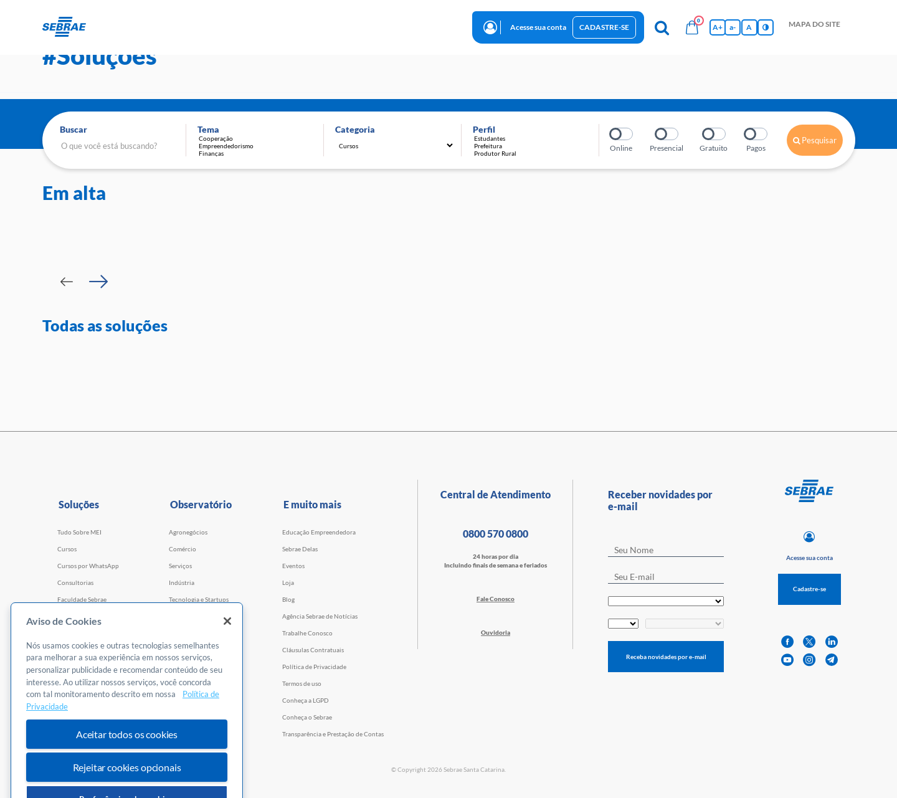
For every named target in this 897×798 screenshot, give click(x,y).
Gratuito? (715, 134)
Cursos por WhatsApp (88, 565)
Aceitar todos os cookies (127, 770)
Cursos (67, 549)
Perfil (484, 129)
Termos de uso (301, 683)
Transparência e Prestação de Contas (333, 734)
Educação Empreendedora (319, 532)
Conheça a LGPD (305, 700)
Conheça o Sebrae (307, 717)
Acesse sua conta (538, 27)
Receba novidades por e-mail (666, 656)
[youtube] (787, 660)
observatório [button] (317, 26)
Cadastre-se (604, 27)
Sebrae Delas (300, 549)
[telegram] (831, 660)
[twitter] (809, 641)
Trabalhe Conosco (307, 633)
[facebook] (787, 641)
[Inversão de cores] (765, 27)
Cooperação (258, 138)
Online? (622, 134)
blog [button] (366, 26)
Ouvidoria (495, 632)
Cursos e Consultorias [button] (179, 26)
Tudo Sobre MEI (79, 532)
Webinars (70, 616)
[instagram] (809, 660)
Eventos (293, 565)
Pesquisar (815, 140)
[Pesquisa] (662, 27)
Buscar (73, 129)
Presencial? (667, 134)
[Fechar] (227, 657)
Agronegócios (188, 532)
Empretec (70, 633)
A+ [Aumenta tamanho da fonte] (718, 27)
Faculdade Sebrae (82, 599)
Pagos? (756, 134)
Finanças (258, 153)
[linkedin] (831, 641)
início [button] (112, 26)
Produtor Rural (533, 153)
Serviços (180, 565)
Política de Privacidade (314, 666)
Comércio (182, 549)
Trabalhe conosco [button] (424, 26)
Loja (288, 582)
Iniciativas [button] (256, 26)
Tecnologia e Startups (199, 599)
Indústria (181, 582)
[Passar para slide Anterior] (66, 281)
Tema (208, 129)
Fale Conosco (496, 598)
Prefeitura (533, 146)
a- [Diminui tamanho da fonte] (732, 27)
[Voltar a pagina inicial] (68, 27)
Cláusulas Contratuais (313, 649)
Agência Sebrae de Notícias (320, 616)
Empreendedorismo (258, 146)
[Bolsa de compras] (692, 27)
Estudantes (533, 138)
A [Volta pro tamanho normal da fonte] (749, 27)
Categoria (355, 129)
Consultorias (75, 582)
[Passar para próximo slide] (98, 281)
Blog (288, 599)
